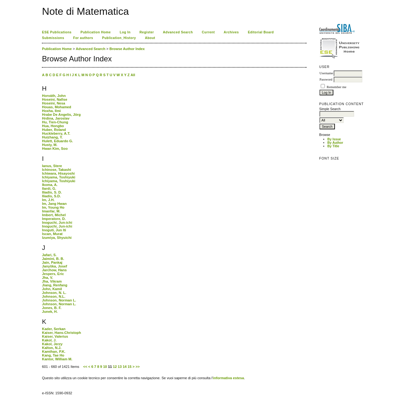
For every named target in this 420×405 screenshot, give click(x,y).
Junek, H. (50, 311)
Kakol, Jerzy (52, 344)
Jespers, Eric (53, 274)
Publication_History (119, 38)
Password (325, 79)
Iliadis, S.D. (51, 196)
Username (326, 73)
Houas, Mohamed (56, 107)
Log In (125, 32)
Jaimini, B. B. (53, 259)
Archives (231, 32)
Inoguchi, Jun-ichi (57, 222)
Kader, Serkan (54, 329)
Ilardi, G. (49, 188)
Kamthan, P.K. (53, 351)
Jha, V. (47, 277)
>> (137, 366)
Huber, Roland (54, 130)
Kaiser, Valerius (55, 336)
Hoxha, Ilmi (51, 111)
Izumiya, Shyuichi (57, 237)
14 (124, 366)
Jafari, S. (49, 255)
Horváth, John (54, 96)
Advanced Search (178, 32)
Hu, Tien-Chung (55, 122)
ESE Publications (57, 32)
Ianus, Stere (52, 166)
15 (129, 366)
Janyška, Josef (54, 266)
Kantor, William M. (57, 359)
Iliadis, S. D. (52, 192)
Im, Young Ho (53, 207)
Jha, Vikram (52, 281)
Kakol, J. (49, 340)
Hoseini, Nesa (53, 103)
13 (120, 366)
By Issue (334, 139)
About (150, 38)
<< (85, 366)
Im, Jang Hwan (54, 203)
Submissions (53, 38)
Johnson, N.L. (53, 296)
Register (147, 32)
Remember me (336, 87)
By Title (333, 146)
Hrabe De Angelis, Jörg (61, 114)
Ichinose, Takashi (56, 170)
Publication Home (96, 32)
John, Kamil (52, 289)
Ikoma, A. (49, 185)
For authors (83, 38)
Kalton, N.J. (51, 348)
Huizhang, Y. (52, 137)
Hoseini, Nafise (54, 99)
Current (208, 32)
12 (115, 366)
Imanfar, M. (51, 211)
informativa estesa (228, 378)
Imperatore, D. (54, 219)
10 (105, 366)
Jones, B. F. (51, 308)
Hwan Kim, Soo (54, 148)
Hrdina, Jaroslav (55, 118)
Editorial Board (261, 32)
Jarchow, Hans (54, 270)
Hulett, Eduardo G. (57, 141)
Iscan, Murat (52, 234)
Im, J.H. (48, 200)
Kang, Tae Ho (53, 355)
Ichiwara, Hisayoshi (58, 173)
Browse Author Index (127, 49)
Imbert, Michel (54, 215)
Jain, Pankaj (52, 262)
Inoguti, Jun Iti (54, 230)
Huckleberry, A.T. (56, 133)
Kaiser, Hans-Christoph (61, 333)
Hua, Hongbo (53, 126)
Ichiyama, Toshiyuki (58, 177)
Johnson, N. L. (54, 293)
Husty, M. (49, 145)
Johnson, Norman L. (59, 300)
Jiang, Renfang (54, 285)
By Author (335, 142)
